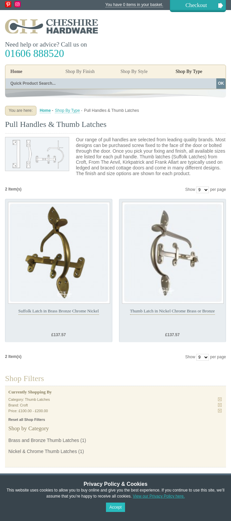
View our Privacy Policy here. (159, 496)
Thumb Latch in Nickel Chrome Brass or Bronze (172, 310)
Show (190, 189)
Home (16, 71)
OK (221, 83)
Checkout (196, 5)
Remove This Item (220, 399)
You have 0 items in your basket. (134, 4)
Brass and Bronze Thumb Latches (43, 440)
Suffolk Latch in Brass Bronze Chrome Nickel (58, 310)
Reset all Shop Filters (26, 420)
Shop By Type (67, 110)
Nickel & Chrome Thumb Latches (42, 451)
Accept (115, 507)
